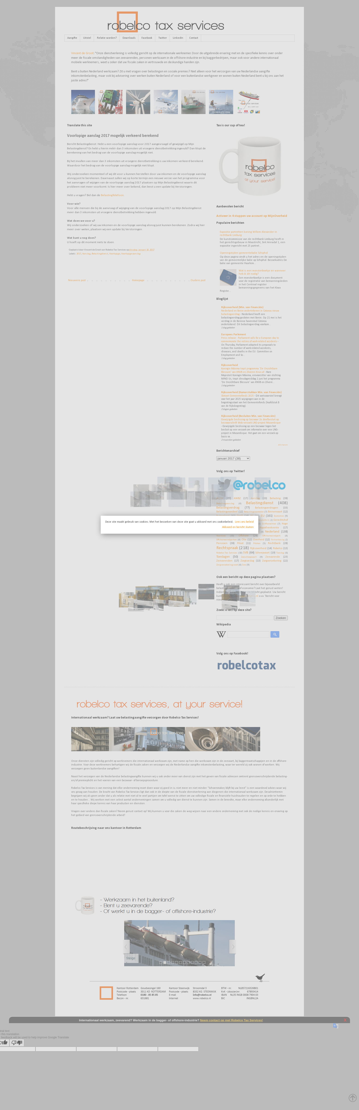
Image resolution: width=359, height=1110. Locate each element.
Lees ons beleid (244, 522)
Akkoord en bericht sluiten (238, 527)
